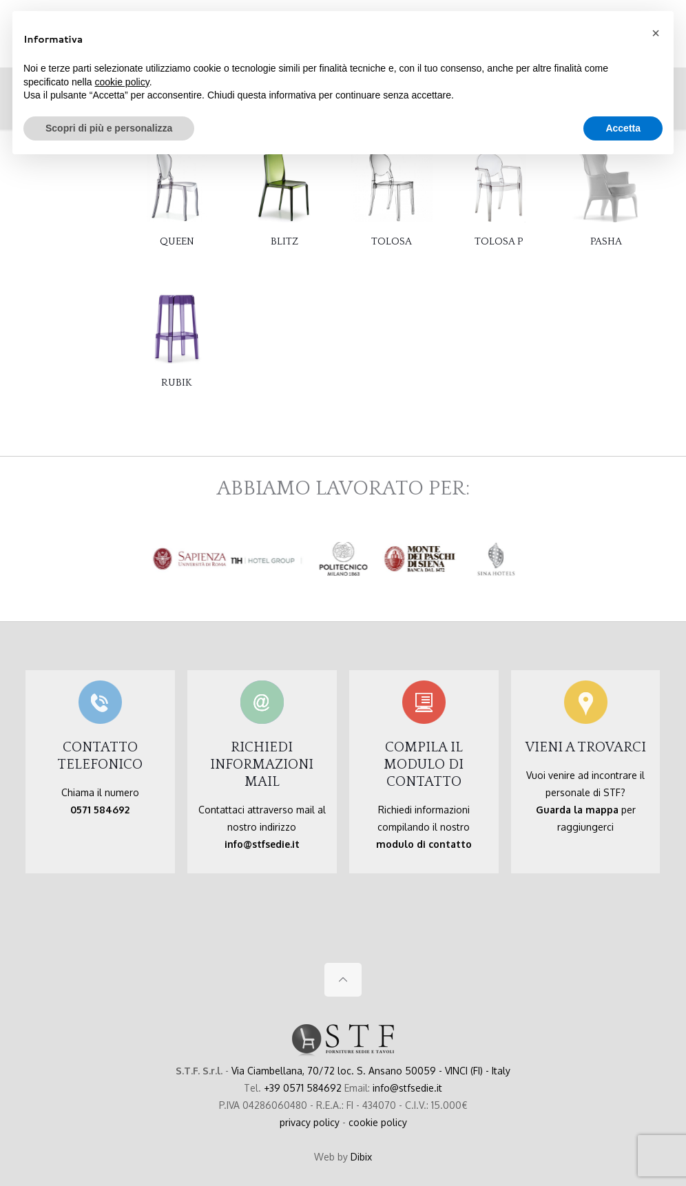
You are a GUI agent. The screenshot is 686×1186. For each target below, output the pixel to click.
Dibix (361, 1157)
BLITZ (284, 241)
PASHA (606, 241)
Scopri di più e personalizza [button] (108, 128)
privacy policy (310, 1122)
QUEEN (177, 241)
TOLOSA (391, 241)
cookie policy (378, 1122)
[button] (656, 33)
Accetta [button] (623, 128)
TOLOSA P (499, 241)
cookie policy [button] (122, 81)
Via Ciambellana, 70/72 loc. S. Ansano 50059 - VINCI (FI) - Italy (370, 1070)
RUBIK (176, 382)
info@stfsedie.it (407, 1088)
